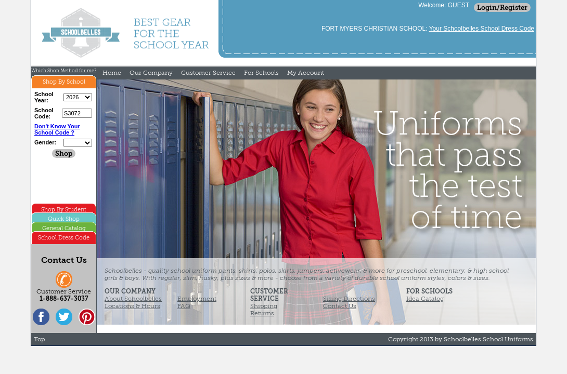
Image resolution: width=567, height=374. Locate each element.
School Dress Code (63, 237)
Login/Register (502, 7)
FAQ (183, 306)
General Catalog (64, 228)
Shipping (263, 306)
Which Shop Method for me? (63, 70)
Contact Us (339, 306)
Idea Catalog (425, 298)
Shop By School (64, 81)
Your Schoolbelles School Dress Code (481, 28)
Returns (262, 313)
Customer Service (208, 72)
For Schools (261, 72)
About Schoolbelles (133, 298)
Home (111, 72)
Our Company (151, 72)
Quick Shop (64, 219)
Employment (196, 298)
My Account (305, 72)
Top (39, 339)
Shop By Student (63, 209)
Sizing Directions (349, 298)
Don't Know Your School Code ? (57, 129)
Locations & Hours (132, 306)
